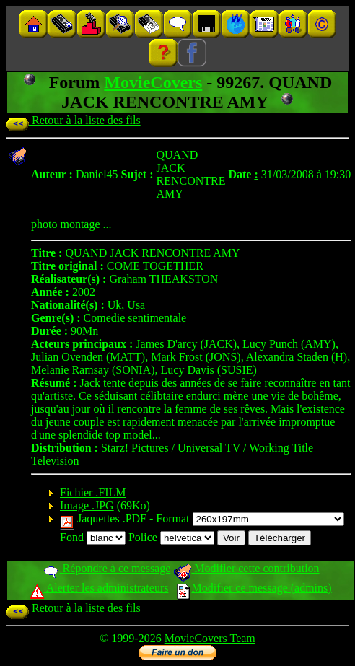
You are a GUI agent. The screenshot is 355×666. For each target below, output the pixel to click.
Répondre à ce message (106, 568)
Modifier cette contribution (246, 568)
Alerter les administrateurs (99, 588)
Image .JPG (87, 505)
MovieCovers (153, 82)
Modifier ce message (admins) (254, 588)
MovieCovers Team (210, 638)
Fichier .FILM (93, 492)
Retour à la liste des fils (73, 120)
